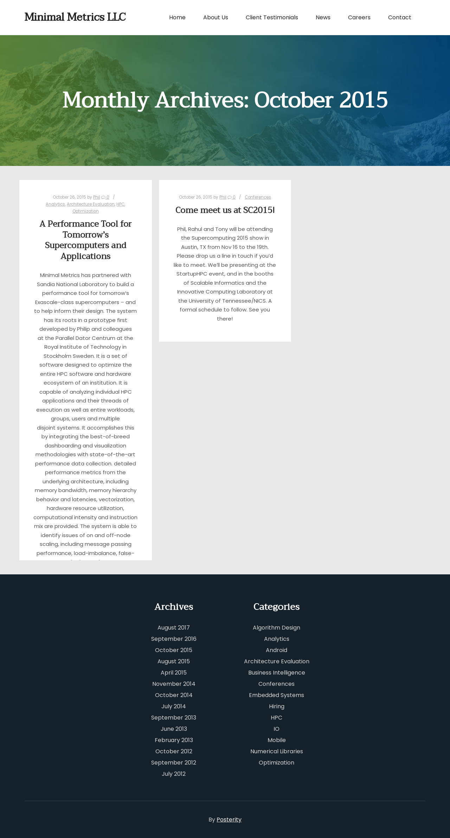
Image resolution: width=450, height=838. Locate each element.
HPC (120, 204)
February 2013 (174, 740)
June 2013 (174, 729)
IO (276, 729)
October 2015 (173, 650)
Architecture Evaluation (91, 204)
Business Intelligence (276, 673)
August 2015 (174, 661)
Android (276, 650)
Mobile (277, 740)
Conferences (258, 197)
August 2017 (174, 628)
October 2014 (174, 695)
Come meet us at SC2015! (225, 210)
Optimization (85, 211)
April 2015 (174, 673)
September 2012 (173, 763)
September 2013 (173, 718)
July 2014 (173, 706)
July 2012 (174, 774)
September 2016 (174, 639)
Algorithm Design (276, 628)
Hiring (276, 706)
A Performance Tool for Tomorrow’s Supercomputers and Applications (85, 240)
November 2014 (173, 684)
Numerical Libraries (276, 751)
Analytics (55, 204)
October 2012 (173, 751)
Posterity (229, 820)
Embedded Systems (276, 695)
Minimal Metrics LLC (60, 17)
